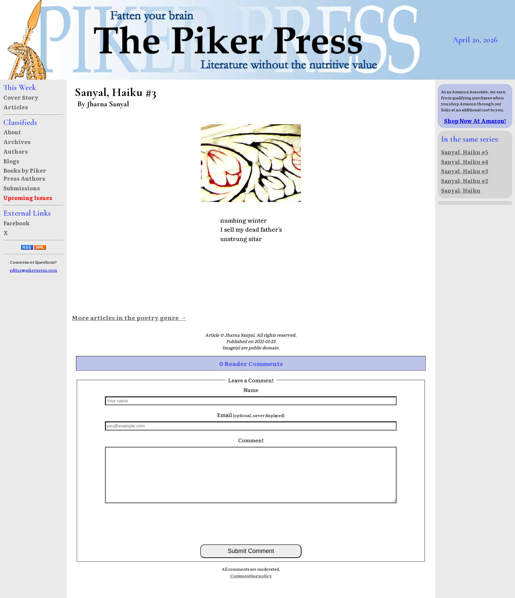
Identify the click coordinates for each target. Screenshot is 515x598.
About (12, 132)
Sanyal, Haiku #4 (464, 162)
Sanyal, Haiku (460, 190)
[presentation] (250, 523)
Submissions (21, 188)
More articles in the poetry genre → (129, 317)
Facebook (16, 223)
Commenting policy (251, 576)
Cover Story (20, 97)
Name (251, 390)
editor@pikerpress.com (33, 270)
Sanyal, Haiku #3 (464, 171)
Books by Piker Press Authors (24, 174)
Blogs (11, 161)
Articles (15, 107)
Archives (17, 142)
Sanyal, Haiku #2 (464, 181)
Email (250, 415)
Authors (15, 151)
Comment (251, 440)
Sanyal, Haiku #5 (464, 152)
